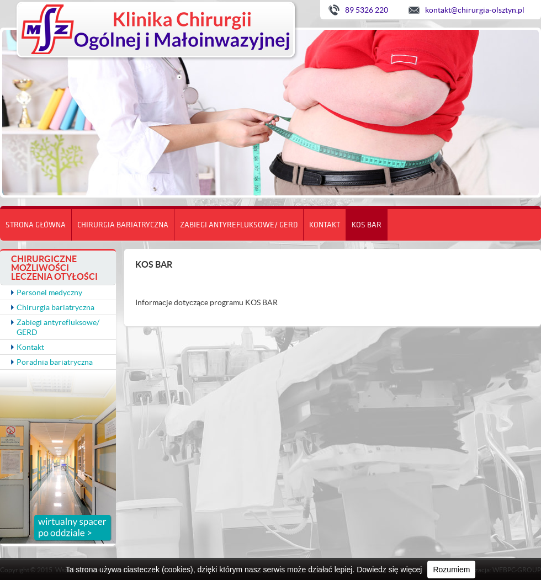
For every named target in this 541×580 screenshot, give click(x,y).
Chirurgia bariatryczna (122, 225)
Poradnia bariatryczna (55, 362)
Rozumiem (451, 569)
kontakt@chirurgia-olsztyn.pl (474, 10)
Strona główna (36, 225)
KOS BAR (366, 225)
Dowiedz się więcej (389, 569)
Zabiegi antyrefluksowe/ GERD (239, 225)
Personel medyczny (49, 292)
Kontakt (324, 225)
